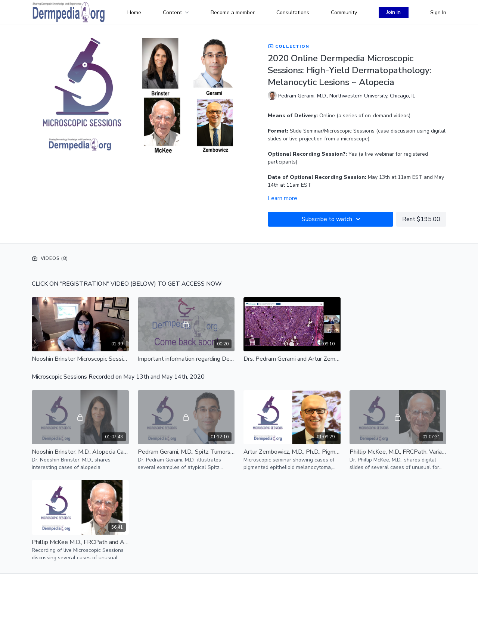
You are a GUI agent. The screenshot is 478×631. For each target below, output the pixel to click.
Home (134, 12)
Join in (394, 12)
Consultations (292, 12)
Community (344, 12)
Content (176, 12)
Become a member (233, 12)
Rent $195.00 (421, 219)
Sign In (438, 12)
